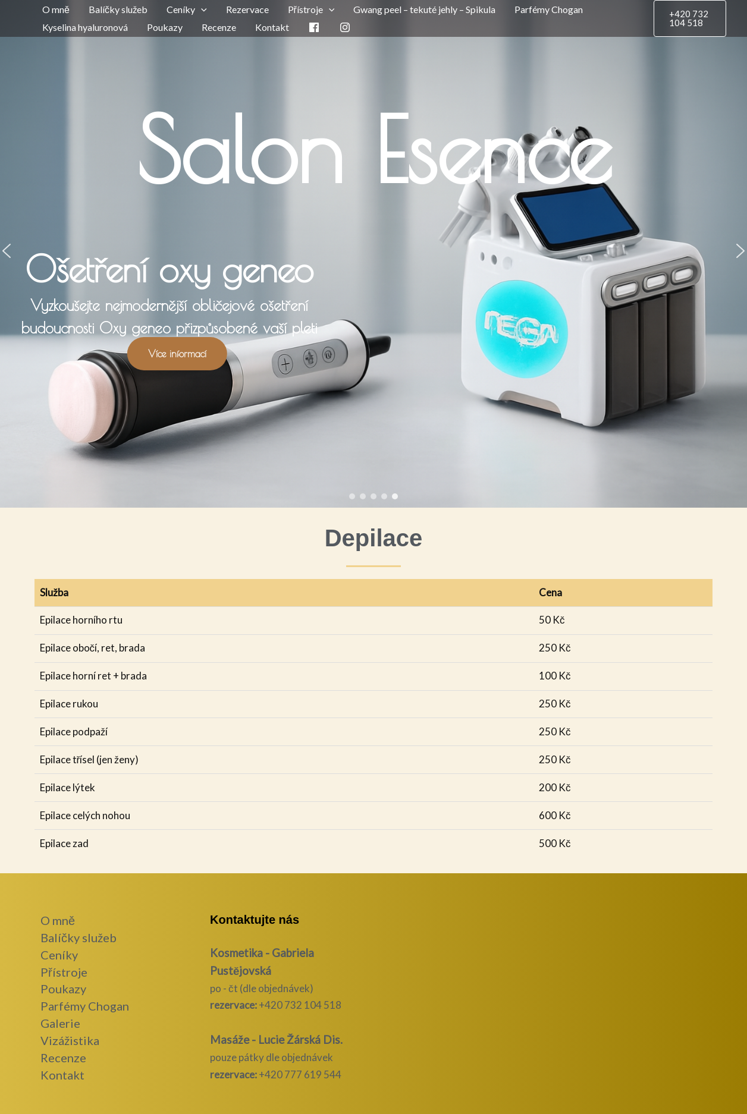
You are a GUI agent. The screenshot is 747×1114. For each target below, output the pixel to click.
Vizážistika (69, 1040)
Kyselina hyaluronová (85, 27)
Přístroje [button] (311, 9)
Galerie (60, 1023)
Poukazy (165, 27)
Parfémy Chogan (548, 9)
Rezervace (247, 9)
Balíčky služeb (118, 9)
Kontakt (272, 27)
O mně (56, 9)
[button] (201, 9)
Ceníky (59, 955)
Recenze (219, 27)
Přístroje (63, 972)
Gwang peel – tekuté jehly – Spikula (424, 9)
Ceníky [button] (187, 9)
